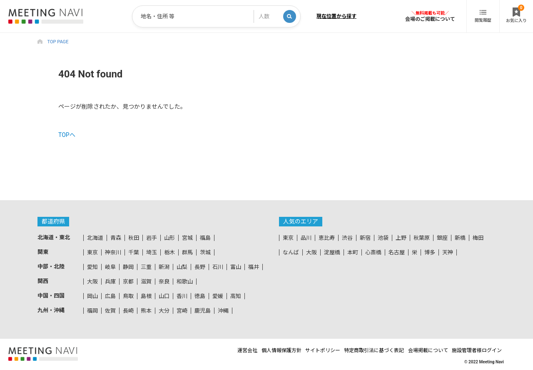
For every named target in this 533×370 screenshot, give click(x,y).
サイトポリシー (302, 350)
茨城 (205, 252)
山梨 (182, 267)
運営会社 (212, 350)
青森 (115, 238)
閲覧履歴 (483, 16)
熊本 (146, 311)
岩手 (151, 238)
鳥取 (128, 296)
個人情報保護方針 (253, 350)
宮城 (187, 238)
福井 (253, 267)
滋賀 (146, 281)
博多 (429, 252)
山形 (169, 238)
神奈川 (113, 252)
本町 (352, 252)
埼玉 (151, 252)
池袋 (383, 238)
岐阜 (110, 267)
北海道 (95, 238)
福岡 (92, 311)
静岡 (128, 267)
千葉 (133, 252)
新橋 (460, 238)
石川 (217, 267)
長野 (199, 267)
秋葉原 (421, 238)
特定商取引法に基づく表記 (361, 350)
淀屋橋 (332, 252)
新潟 (164, 267)
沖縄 (223, 311)
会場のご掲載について (430, 19)
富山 (235, 267)
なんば (291, 252)
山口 (164, 296)
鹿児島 (202, 311)
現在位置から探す (336, 16)
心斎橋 (373, 252)
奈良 (164, 281)
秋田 (133, 238)
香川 (182, 296)
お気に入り (516, 14)
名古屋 (397, 252)
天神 (447, 252)
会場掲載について (423, 350)
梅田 (478, 238)
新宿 (365, 238)
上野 (401, 238)
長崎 (128, 311)
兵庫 (110, 281)
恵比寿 (327, 238)
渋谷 (347, 238)
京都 (128, 281)
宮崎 (182, 311)
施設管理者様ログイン (479, 350)
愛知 (92, 267)
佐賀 (110, 311)
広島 (110, 296)
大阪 (92, 281)
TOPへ (66, 135)
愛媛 (217, 296)
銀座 (442, 238)
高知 (235, 296)
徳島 (199, 296)
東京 (92, 252)
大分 (164, 311)
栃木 (169, 252)
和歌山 (185, 281)
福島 (205, 238)
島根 (146, 296)
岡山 (92, 296)
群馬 (187, 252)
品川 (306, 238)
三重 (146, 267)
